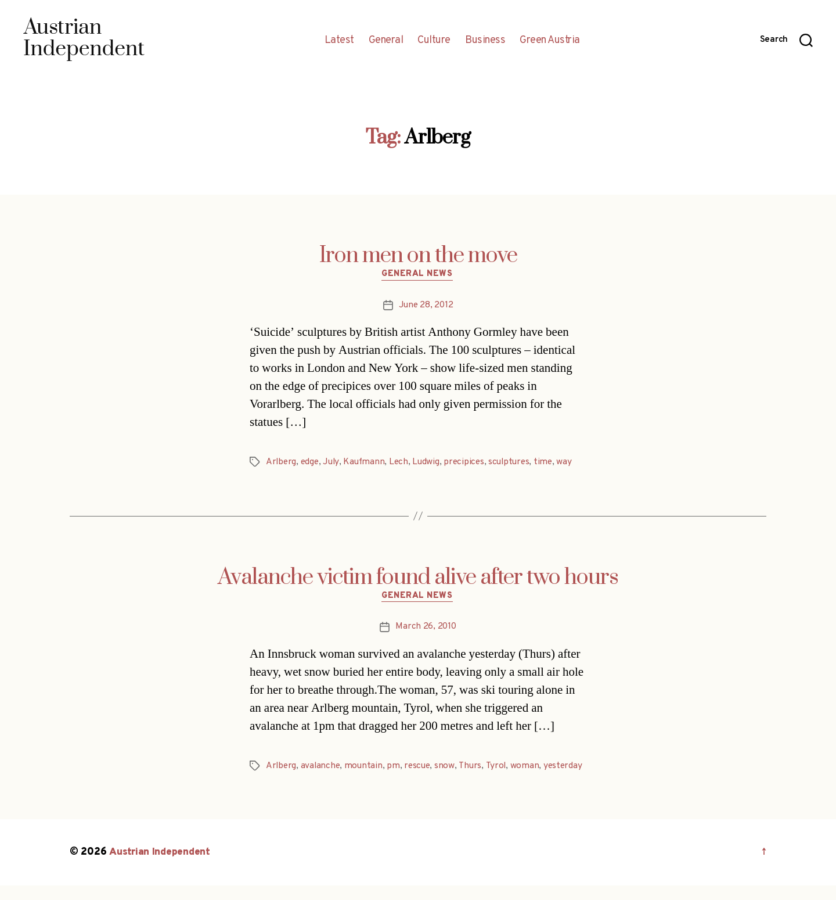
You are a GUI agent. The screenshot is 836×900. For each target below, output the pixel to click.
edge (311, 463)
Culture (434, 40)
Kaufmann (367, 463)
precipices (469, 463)
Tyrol (500, 767)
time (551, 463)
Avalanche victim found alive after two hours (418, 578)
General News (418, 275)
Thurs (475, 767)
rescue (420, 767)
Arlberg (281, 463)
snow (449, 767)
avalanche (322, 767)
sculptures (516, 463)
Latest (339, 40)
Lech (403, 463)
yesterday (286, 781)
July (333, 463)
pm (396, 767)
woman (530, 767)
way (573, 463)
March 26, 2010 (425, 628)
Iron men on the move (418, 256)
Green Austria (550, 40)
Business (485, 40)
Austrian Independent (161, 867)
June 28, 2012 (426, 306)
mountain (366, 767)
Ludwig (430, 463)
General (386, 40)
